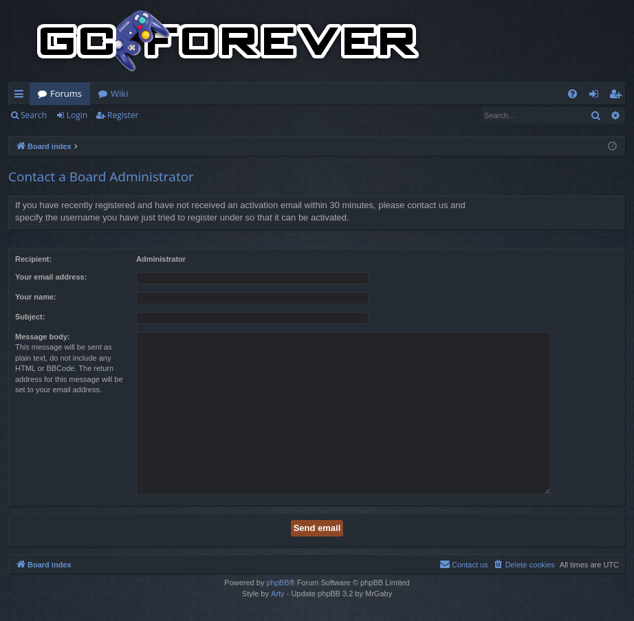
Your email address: (51, 277)
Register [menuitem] (618, 96)
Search (34, 115)
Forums (66, 93)
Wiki (119, 93)
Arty (278, 593)
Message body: (42, 336)
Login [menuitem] (596, 96)
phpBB (277, 582)
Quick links (22, 96)
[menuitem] (572, 93)
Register (122, 115)
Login (77, 115)
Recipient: (33, 259)
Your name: (35, 297)
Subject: (30, 317)
